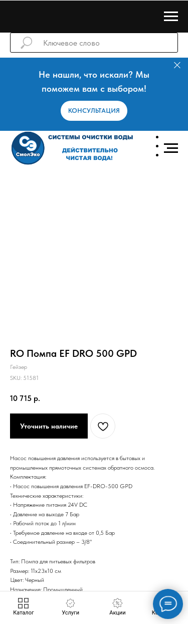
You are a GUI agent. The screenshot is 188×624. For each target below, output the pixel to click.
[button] (94, 111)
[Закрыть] (177, 65)
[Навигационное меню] (171, 17)
